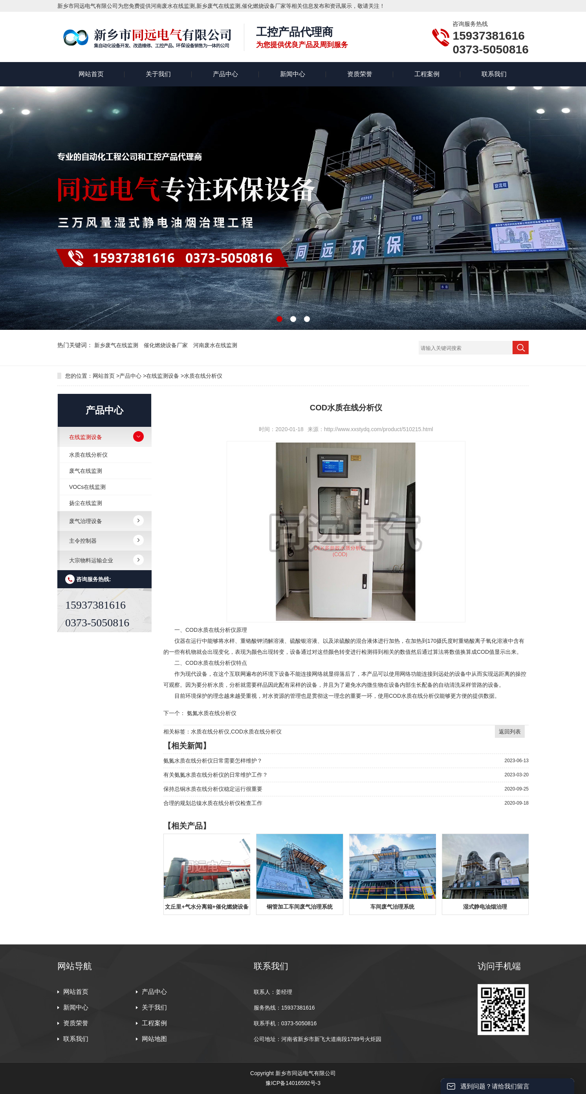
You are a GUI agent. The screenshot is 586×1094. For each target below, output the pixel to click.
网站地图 (154, 1038)
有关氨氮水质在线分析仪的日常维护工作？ (215, 775)
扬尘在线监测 (85, 503)
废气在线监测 (85, 471)
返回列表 (510, 731)
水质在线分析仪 (203, 376)
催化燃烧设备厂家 (166, 345)
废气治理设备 (85, 521)
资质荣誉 (359, 74)
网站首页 (91, 74)
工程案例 (427, 74)
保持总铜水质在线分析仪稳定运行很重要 (212, 789)
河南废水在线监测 (215, 345)
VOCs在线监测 (87, 487)
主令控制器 (83, 541)
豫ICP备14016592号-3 (293, 1083)
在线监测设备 (162, 376)
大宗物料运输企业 (91, 560)
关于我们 (158, 74)
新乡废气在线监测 (117, 345)
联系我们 (494, 74)
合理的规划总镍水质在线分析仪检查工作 (212, 803)
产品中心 (225, 74)
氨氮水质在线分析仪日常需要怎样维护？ (212, 760)
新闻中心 (292, 74)
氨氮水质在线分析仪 (211, 713)
